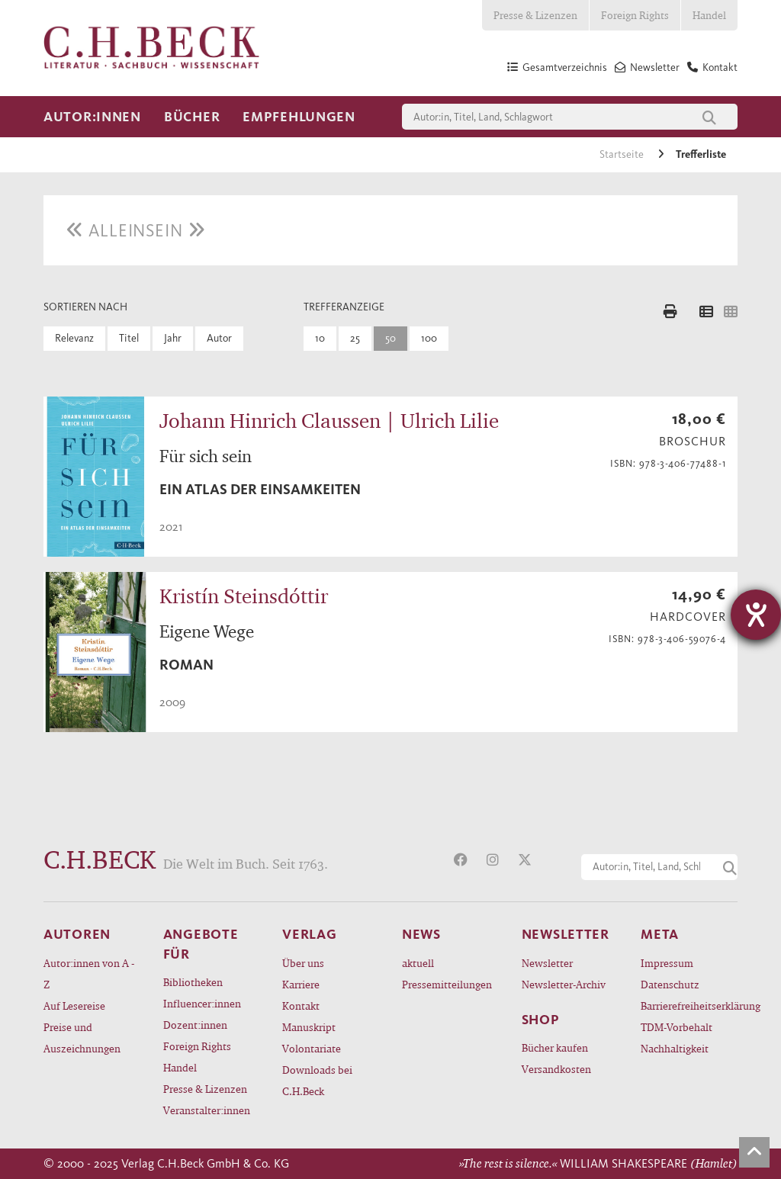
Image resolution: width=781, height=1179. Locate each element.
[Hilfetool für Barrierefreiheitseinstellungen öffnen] (756, 615)
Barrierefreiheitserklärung (689, 1005)
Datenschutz (670, 984)
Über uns (303, 962)
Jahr (173, 338)
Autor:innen (92, 116)
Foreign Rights (635, 14)
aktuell (418, 962)
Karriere (301, 984)
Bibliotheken (193, 981)
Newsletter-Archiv (564, 984)
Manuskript (309, 1026)
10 (320, 338)
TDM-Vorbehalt (676, 1026)
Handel (709, 14)
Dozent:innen (195, 1024)
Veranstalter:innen (206, 1110)
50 (390, 338)
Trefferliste (701, 154)
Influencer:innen (202, 1003)
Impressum (667, 962)
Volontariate (311, 1048)
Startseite (622, 154)
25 (355, 338)
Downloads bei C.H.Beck (317, 1080)
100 (429, 338)
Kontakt (301, 1005)
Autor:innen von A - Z (88, 973)
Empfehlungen (299, 116)
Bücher (192, 116)
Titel (129, 338)
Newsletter (547, 962)
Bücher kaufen (555, 1047)
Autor (219, 338)
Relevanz (74, 338)
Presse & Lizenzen (535, 14)
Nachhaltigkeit (675, 1048)
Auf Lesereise (74, 1005)
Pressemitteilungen (447, 984)
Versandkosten (556, 1068)
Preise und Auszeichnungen (82, 1037)
